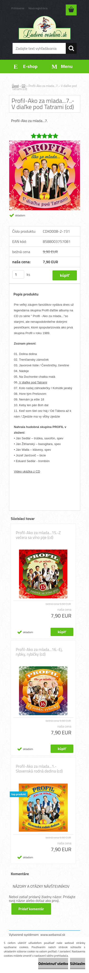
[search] (71, 48)
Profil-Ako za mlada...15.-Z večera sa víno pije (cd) (38, 535)
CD (23, 85)
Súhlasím (77, 963)
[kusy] (18, 274)
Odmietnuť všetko (53, 963)
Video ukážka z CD (27, 471)
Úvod (15, 85)
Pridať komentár (31, 909)
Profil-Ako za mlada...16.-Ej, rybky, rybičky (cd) (39, 652)
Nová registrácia (38, 8)
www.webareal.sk (52, 934)
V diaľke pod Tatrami (32, 382)
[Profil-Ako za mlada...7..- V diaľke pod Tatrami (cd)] (44, 142)
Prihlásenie (17, 8)
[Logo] (44, 28)
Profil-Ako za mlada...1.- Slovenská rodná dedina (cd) (39, 768)
